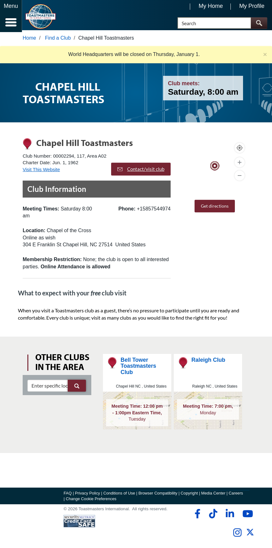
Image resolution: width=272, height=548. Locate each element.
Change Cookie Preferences (91, 500)
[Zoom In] (240, 164)
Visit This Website (41, 171)
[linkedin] (230, 515)
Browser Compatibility (158, 495)
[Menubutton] (11, 16)
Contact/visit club (140, 171)
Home (29, 39)
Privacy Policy (87, 495)
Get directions (215, 207)
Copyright (189, 495)
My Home (211, 6)
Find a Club (58, 39)
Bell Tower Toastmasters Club (138, 368)
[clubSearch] (56, 387)
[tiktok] (213, 515)
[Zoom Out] (240, 177)
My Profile (251, 6)
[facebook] (197, 515)
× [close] (265, 56)
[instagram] (237, 534)
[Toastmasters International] (40, 16)
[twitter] (250, 536)
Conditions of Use (119, 495)
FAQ (68, 495)
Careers (236, 495)
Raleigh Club (208, 362)
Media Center (213, 495)
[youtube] (246, 515)
